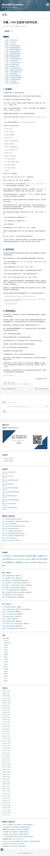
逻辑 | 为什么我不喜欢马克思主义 (10, 597)
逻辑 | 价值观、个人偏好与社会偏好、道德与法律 (13, 585)
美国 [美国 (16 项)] (12, 562)
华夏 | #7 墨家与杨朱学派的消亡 (13, 53)
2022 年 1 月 (5, 736)
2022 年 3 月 (5, 734)
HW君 (13, 26)
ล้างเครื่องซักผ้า (5, 836)
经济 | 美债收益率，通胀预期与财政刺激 (11, 580)
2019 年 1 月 (5, 814)
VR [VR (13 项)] (4, 556)
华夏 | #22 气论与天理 (11, 81)
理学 (21, 384)
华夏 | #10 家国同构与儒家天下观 (14, 58)
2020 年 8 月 (5, 772)
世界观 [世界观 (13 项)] (7, 556)
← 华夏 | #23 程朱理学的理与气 (8, 389)
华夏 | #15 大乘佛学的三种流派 (13, 68)
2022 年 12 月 (5, 726)
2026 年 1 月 (5, 691)
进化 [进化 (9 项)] (31, 562)
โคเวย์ (3, 834)
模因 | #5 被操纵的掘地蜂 (8, 575)
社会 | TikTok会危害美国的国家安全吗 (11, 590)
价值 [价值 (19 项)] (18, 556)
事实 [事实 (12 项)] (10, 556)
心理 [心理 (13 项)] (22, 559)
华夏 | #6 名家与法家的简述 (12, 51)
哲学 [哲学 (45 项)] (8, 559)
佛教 (9, 384)
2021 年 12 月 (5, 738)
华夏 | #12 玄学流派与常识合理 (13, 62)
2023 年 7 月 (5, 712)
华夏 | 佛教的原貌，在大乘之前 (9, 594)
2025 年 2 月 (5, 695)
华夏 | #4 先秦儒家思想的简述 (13, 47)
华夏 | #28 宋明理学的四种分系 (9, 495)
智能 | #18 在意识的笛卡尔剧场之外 (10, 526)
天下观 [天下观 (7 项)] (17, 559)
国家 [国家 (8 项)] (13, 559)
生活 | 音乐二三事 (6, 523)
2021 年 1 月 (5, 762)
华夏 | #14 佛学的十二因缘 (12, 66)
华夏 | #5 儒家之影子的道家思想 (13, 49)
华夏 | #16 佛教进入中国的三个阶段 (14, 70)
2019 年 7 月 (5, 800)
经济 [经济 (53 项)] (9, 562)
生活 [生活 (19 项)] (41, 559)
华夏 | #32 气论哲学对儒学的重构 (10, 488)
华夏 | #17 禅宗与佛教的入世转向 (14, 72)
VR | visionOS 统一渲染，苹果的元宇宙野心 (12, 623)
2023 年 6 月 (5, 714)
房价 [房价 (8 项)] (26, 559)
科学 (5, 664)
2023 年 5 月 (5, 717)
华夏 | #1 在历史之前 (11, 42)
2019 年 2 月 (5, 812)
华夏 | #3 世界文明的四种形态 (13, 45)
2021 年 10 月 (5, 743)
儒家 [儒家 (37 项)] (34, 556)
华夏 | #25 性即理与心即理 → (42, 389)
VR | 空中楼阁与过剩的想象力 (9, 519)
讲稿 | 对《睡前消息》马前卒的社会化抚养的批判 (13, 592)
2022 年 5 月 (5, 731)
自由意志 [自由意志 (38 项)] (19, 562)
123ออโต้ (4, 827)
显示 (11, 31)
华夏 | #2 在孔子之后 (11, 44)
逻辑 (5, 676)
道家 (29, 384)
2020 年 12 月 (5, 764)
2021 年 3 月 (5, 757)
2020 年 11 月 (5, 767)
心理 (5, 652)
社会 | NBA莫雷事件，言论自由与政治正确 (12, 582)
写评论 (18, 26)
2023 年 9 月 (5, 710)
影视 (5, 650)
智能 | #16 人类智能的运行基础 (9, 531)
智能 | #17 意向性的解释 (8, 528)
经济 (5, 669)
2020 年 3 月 (5, 784)
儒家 (12, 384)
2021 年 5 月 (5, 753)
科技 (5, 666)
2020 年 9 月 (5, 769)
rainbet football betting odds (9, 841)
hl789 (3, 832)
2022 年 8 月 (5, 729)
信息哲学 (6, 642)
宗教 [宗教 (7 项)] (20, 559)
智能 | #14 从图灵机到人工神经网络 (10, 535)
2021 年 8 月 (5, 748)
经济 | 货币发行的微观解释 (22, 829)
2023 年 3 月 (5, 722)
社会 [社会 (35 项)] (44, 559)
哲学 (18, 384)
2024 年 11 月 (5, 703)
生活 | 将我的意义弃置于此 (8, 616)
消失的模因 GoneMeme (12, 4)
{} (24, 406)
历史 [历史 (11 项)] (44, 556)
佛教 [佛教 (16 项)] (21, 556)
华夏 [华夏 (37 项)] (40, 556)
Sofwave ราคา (5, 824)
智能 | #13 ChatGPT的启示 (8, 540)
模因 (5, 657)
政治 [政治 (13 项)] (28, 559)
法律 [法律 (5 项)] (36, 559)
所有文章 (13, 382)
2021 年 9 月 (5, 745)
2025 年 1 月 (5, 698)
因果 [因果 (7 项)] (11, 559)
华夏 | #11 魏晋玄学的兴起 (12, 60)
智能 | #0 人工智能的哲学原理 (9, 614)
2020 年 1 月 (5, 788)
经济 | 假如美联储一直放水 (8, 578)
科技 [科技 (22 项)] (5, 562)
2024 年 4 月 (5, 707)
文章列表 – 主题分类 (8, 458)
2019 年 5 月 (5, 805)
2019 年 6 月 (5, 803)
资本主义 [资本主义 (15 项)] (27, 562)
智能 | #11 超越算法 (7, 619)
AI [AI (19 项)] (3, 556)
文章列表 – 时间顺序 (8, 461)
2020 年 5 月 (5, 779)
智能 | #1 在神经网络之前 (8, 611)
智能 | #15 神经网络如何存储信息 (10, 533)
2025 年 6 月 (5, 693)
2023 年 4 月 (5, 719)
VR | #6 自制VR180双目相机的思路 (17, 846)
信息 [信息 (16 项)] (24, 556)
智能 (5, 654)
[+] (26, 406)
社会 (5, 661)
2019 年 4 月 (5, 807)
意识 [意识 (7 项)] (24, 559)
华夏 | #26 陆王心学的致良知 (9, 503)
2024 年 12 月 (5, 700)
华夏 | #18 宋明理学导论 (11, 73)
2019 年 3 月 (5, 810)
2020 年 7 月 (5, 774)
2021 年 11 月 (5, 741)
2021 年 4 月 (5, 755)
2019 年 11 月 (5, 793)
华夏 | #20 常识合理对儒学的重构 (14, 77)
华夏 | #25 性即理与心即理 (8, 472)
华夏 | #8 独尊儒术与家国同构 (13, 55)
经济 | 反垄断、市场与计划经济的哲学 (11, 587)
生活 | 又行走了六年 (7, 538)
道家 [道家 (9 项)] (37, 562)
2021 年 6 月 (5, 750)
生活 (5, 659)
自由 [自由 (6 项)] (15, 562)
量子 (5, 678)
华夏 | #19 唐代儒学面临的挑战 (13, 75)
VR (4, 640)
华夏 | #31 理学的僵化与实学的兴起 (10, 492)
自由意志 (25, 384)
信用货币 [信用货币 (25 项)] (29, 556)
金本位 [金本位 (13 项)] (42, 562)
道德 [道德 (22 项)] (39, 562)
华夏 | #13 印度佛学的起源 (12, 64)
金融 (5, 681)
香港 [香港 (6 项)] (5, 565)
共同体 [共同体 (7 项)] (37, 556)
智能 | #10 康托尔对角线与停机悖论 (10, 628)
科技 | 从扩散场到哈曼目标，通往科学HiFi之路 (13, 521)
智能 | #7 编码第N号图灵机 (8, 621)
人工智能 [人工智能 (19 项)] (14, 556)
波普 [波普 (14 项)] (38, 559)
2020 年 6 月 (5, 776)
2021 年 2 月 (5, 760)
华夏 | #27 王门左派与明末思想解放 (10, 499)
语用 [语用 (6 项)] (24, 562)
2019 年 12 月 (5, 791)
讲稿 (5, 671)
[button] (48, 3)
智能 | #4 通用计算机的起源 (8, 626)
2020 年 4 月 (5, 781)
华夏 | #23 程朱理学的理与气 (13, 83)
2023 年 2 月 (5, 724)
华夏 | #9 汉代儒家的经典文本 (13, 57)
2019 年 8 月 (5, 798)
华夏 (9, 382)
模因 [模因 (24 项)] (33, 559)
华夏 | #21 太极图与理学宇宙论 (13, 79)
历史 (5, 647)
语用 (5, 673)
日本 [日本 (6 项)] (31, 559)
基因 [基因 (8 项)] (15, 559)
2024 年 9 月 (5, 705)
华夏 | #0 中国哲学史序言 (12, 40)
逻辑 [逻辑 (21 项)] (33, 562)
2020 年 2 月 (5, 786)
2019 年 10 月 (5, 795)
